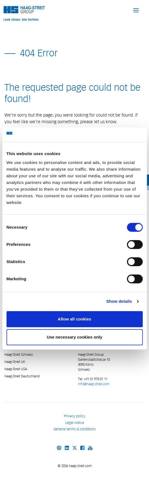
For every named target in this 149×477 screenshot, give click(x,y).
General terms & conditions (75, 429)
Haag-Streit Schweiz (18, 354)
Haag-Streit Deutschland (22, 376)
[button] (136, 10)
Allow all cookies (74, 319)
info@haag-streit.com (93, 384)
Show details (119, 301)
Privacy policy (74, 416)
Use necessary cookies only (74, 337)
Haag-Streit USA (15, 369)
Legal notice (74, 423)
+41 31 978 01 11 (95, 379)
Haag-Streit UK (14, 362)
